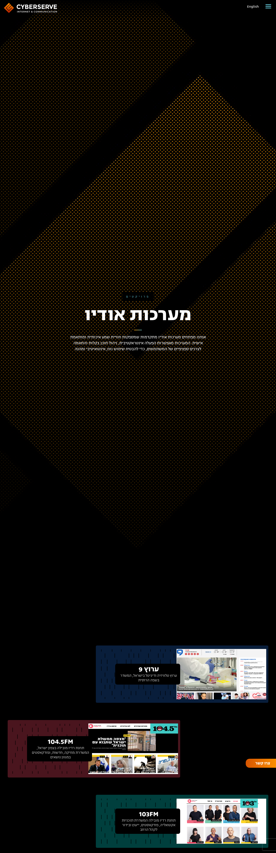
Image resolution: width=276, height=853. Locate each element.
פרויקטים (138, 296)
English (253, 6)
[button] (268, 6)
